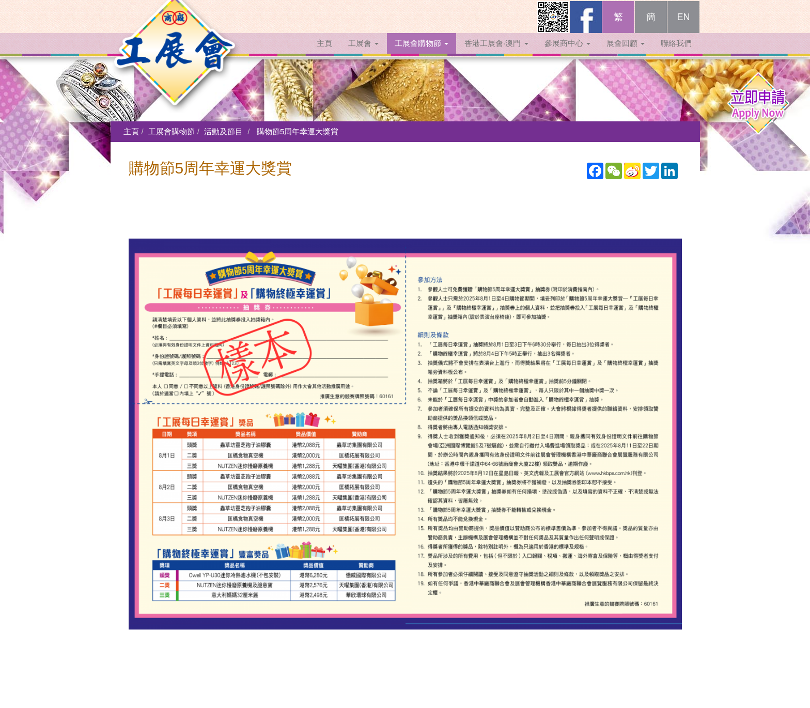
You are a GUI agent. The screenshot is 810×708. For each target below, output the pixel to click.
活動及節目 (223, 131)
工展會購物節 (421, 53)
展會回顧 (625, 53)
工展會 (363, 53)
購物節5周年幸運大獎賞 (297, 131)
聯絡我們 (676, 53)
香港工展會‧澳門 (496, 53)
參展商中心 (567, 53)
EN (683, 27)
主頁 (324, 53)
